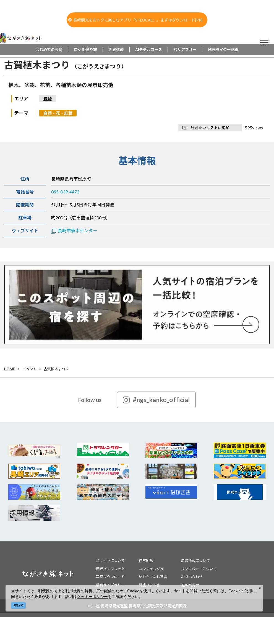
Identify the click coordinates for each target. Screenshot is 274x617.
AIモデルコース (148, 49)
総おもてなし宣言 (153, 577)
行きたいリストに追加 (205, 127)
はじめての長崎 (48, 49)
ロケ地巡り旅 (85, 49)
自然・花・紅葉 (57, 113)
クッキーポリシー (92, 596)
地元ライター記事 (223, 49)
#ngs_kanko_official (156, 400)
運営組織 (146, 560)
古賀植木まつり (56, 369)
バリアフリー (185, 49)
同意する (19, 605)
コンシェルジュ (151, 569)
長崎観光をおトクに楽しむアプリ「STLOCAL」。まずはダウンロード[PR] (135, 20)
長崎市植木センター (74, 230)
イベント (29, 369)
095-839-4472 (65, 191)
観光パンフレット (110, 569)
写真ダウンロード (110, 577)
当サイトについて (110, 560)
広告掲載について (195, 560)
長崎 (47, 98)
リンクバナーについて (199, 569)
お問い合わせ (192, 577)
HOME (9, 369)
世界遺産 (116, 49)
